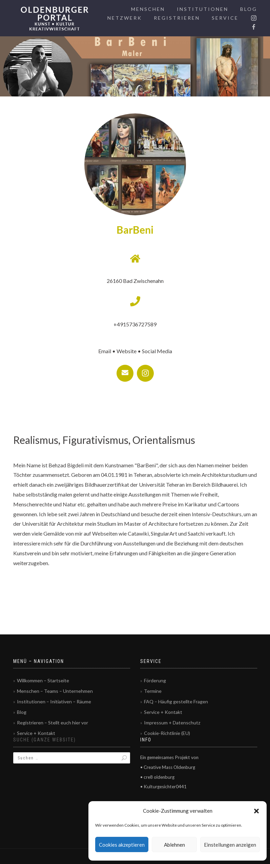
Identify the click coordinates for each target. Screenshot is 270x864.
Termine (153, 691)
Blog (248, 9)
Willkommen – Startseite (43, 680)
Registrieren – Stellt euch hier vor (52, 722)
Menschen (148, 9)
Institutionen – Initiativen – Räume (54, 701)
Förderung (155, 680)
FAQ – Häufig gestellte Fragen (176, 701)
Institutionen (202, 9)
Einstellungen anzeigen (230, 845)
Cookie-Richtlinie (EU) (167, 733)
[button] (256, 811)
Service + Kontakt (36, 733)
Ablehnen (174, 845)
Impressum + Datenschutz (172, 722)
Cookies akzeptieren (122, 845)
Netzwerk (124, 18)
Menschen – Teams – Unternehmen (55, 691)
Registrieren (177, 18)
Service (225, 18)
